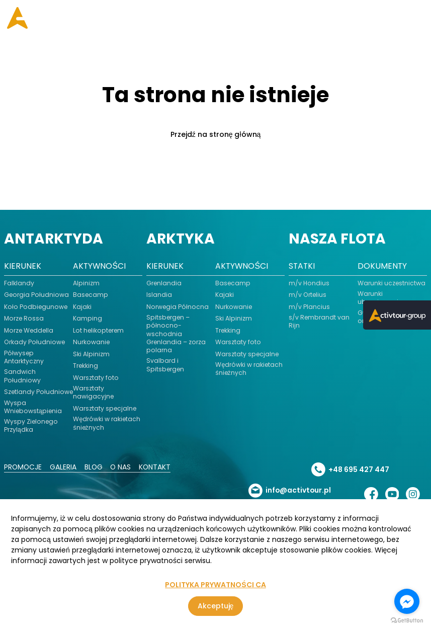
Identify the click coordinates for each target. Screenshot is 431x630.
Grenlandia (164, 283)
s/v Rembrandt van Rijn (319, 321)
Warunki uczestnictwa (392, 283)
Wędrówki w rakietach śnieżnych (107, 423)
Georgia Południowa (36, 295)
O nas (122, 475)
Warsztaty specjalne (105, 409)
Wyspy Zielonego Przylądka (31, 433)
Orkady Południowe (34, 342)
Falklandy (19, 283)
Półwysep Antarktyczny (24, 357)
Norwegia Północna (177, 307)
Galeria (64, 475)
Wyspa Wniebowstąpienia (33, 414)
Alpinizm (86, 283)
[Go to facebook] (406, 601)
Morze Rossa (24, 318)
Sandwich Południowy (22, 376)
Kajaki (82, 307)
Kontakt (157, 475)
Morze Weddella (29, 331)
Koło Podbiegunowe (36, 307)
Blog (94, 475)
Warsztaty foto (96, 378)
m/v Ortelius (307, 295)
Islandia (159, 295)
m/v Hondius (309, 283)
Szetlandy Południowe (22, 395)
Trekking (86, 366)
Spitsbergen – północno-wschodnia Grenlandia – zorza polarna (176, 333)
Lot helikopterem (99, 331)
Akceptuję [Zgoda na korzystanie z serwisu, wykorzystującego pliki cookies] (216, 606)
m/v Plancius (309, 307)
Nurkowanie (91, 342)
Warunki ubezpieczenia (381, 298)
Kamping (87, 318)
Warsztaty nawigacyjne (93, 392)
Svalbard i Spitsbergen (165, 365)
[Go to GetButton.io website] (407, 620)
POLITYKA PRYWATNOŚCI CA (215, 585)
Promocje (23, 475)
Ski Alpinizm (91, 354)
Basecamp (91, 295)
